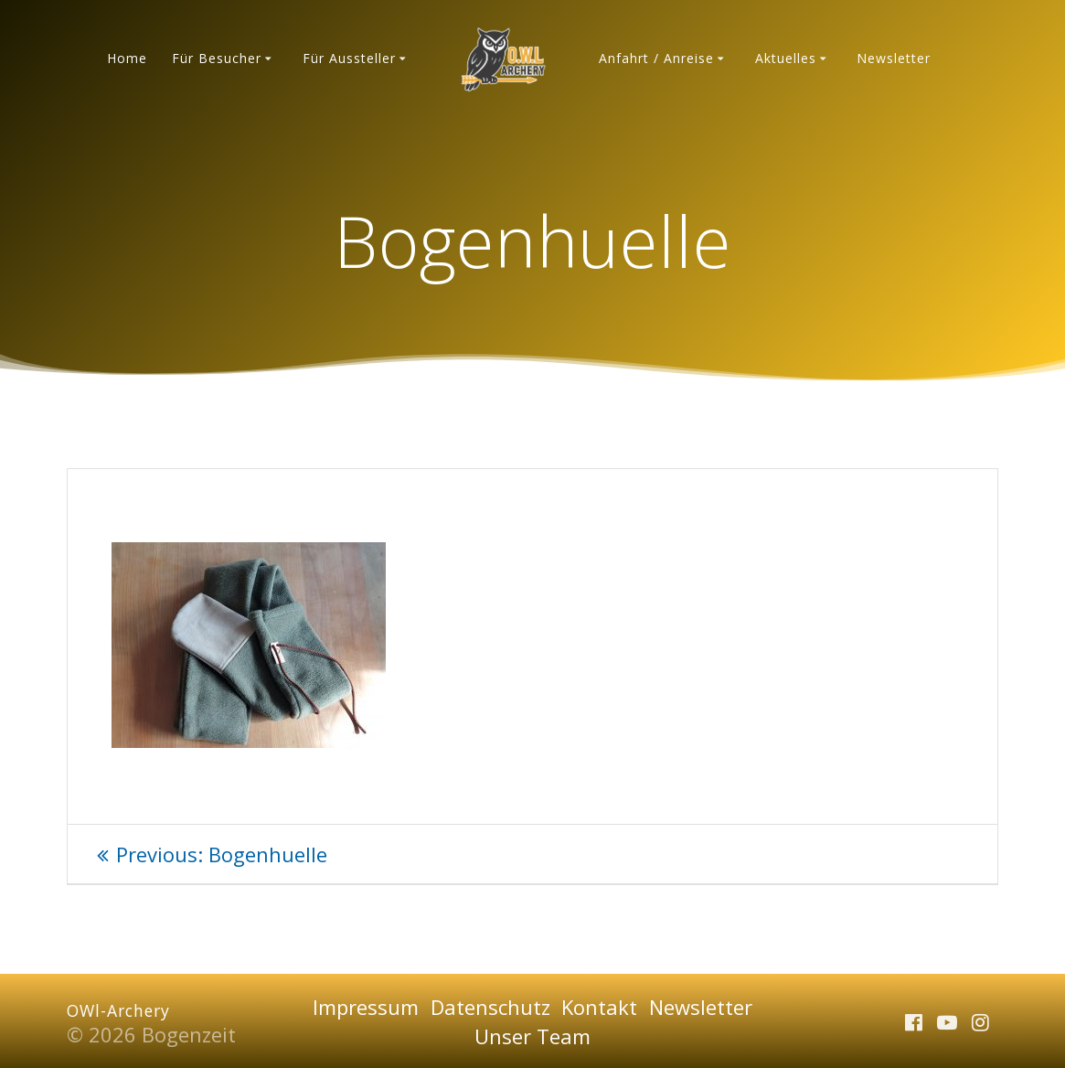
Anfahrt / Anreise (656, 58)
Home (127, 58)
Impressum (366, 1006)
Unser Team (532, 1036)
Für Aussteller (349, 58)
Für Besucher (216, 58)
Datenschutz (490, 1006)
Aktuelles (785, 58)
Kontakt (599, 1006)
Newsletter (894, 58)
